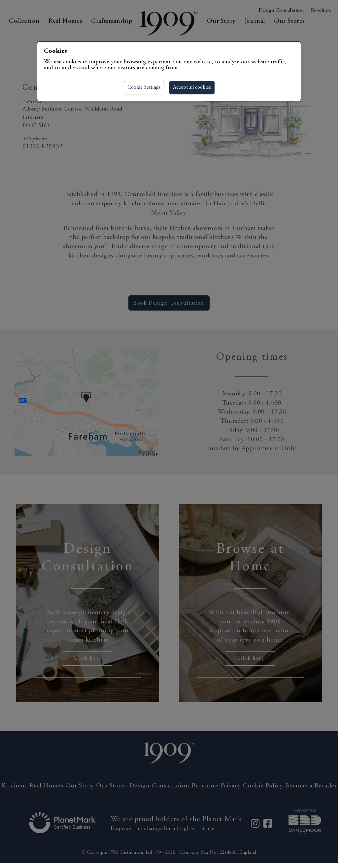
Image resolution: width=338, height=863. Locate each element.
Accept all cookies (192, 87)
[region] (169, 431)
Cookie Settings (144, 87)
